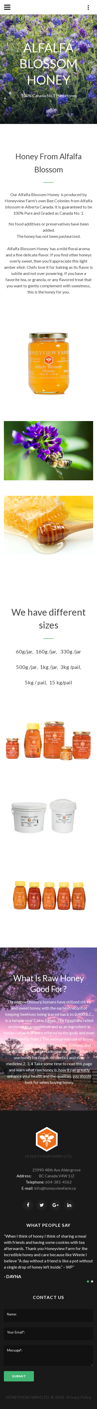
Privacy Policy (78, 1397)
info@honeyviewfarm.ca (55, 1188)
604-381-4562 (58, 1182)
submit (19, 1376)
